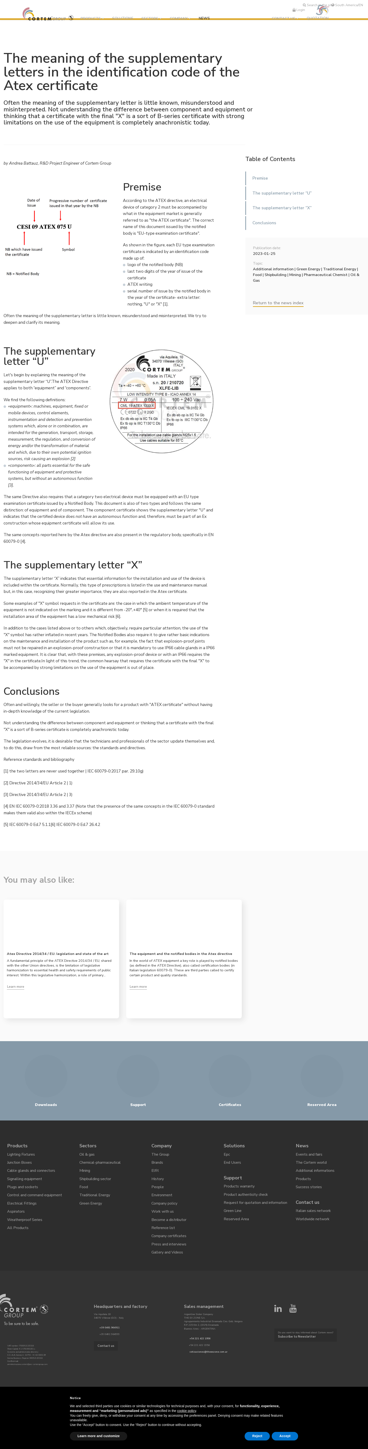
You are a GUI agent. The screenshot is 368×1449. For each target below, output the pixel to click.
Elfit (155, 1170)
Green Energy (90, 1203)
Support (233, 1178)
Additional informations (315, 1170)
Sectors (149, 18)
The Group (160, 1154)
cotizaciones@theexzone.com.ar (208, 1352)
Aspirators (16, 1211)
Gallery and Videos (167, 1252)
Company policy (164, 1203)
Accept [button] (285, 1436)
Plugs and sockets (22, 1187)
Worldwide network (312, 1219)
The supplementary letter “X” (282, 208)
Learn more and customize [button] (98, 1436)
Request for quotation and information (255, 1202)
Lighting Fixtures (21, 1154)
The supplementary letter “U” (282, 193)
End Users (232, 1162)
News (204, 18)
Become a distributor (168, 1219)
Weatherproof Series (24, 1219)
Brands (157, 1162)
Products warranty (239, 1186)
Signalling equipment (24, 1179)
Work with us (162, 1211)
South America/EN (347, 5)
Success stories (309, 1187)
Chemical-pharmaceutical (100, 1162)
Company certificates (168, 1236)
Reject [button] (257, 1436)
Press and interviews (168, 1244)
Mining (84, 1170)
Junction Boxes (19, 1162)
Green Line (233, 1210)
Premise (260, 178)
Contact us (283, 18)
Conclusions (264, 223)
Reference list (163, 1227)
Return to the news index (278, 303)
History (157, 1179)
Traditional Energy (94, 1195)
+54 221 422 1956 (199, 1338)
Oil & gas (87, 1154)
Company (179, 18)
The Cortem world (311, 1162)
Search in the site (318, 5)
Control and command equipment (34, 1195)
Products (91, 18)
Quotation (318, 18)
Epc (227, 1154)
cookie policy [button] (186, 1411)
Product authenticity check (246, 1194)
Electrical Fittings (22, 1203)
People (157, 1187)
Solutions (122, 18)
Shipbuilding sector (95, 1179)
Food (83, 1187)
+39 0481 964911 (109, 1328)
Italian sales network (313, 1210)
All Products (18, 1227)
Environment (161, 1195)
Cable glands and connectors (31, 1170)
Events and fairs (309, 1154)
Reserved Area (236, 1219)
